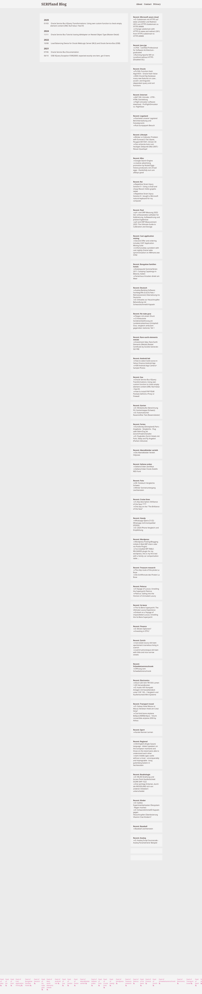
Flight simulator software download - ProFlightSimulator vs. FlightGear (145, 104)
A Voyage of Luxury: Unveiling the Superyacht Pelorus (146, 590)
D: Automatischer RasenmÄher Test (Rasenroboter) (146, 413)
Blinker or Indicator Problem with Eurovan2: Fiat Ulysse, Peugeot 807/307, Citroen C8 (145, 139)
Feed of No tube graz (43, 984)
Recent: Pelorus (140, 586)
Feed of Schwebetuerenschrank (167, 981)
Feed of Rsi (7, 982)
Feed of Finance (148, 981)
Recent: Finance (140, 626)
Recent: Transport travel (143, 704)
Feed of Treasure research (128, 982)
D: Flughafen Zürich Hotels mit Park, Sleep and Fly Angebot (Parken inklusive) (146, 438)
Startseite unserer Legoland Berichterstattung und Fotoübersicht (145, 120)
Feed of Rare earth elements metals (50, 984)
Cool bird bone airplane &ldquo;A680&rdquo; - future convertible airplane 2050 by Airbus (145, 717)
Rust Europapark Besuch (145, 125)
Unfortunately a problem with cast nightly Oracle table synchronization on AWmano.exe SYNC (146, 251)
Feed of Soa (64, 982)
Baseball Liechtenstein (144, 829)
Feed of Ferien (76, 982)
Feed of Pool (12, 982)
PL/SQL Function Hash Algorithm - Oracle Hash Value (145, 72)
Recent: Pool (138, 210)
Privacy (157, 4)
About (139, 4)
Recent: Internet (140, 95)
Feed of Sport (197, 982)
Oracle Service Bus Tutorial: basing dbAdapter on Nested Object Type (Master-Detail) (85, 34)
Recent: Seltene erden (142, 464)
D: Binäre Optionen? (143, 629)
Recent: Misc (138, 158)
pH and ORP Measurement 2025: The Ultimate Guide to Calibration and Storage (145, 224)
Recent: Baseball (140, 826)
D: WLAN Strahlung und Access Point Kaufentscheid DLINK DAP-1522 (144, 779)
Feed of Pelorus (136, 981)
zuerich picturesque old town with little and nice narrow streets (145, 652)
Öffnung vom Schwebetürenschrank (142, 670)
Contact (148, 4)
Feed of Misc (2, 982)
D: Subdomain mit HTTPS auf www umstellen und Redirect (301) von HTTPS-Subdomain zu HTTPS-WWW (145, 23)
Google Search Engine (144, 160)
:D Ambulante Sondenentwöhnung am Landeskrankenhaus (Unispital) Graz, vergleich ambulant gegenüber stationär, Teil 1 (145, 323)
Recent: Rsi (138, 182)
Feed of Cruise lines (105, 983)
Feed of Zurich (155, 982)
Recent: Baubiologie (141, 774)
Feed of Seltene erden (94, 982)
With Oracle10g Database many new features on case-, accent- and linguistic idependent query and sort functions (144, 81)
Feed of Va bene (142, 982)
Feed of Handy (112, 982)
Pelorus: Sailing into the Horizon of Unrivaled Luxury (144, 594)
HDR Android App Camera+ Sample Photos (145, 366)
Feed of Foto (100, 982)
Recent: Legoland (140, 116)
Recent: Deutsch (140, 288)
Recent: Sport (139, 730)
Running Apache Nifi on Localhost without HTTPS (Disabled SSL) (143, 57)
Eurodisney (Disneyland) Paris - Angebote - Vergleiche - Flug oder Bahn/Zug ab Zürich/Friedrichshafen (146, 430)
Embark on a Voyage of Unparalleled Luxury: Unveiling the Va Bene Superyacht (145, 614)
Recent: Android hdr (141, 358)
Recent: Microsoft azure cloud (146, 17)
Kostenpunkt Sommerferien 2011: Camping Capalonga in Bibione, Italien (145, 271)
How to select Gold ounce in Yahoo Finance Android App (145, 362)
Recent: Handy (139, 518)
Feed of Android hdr (58, 981)
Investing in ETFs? (142, 631)
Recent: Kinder (139, 800)
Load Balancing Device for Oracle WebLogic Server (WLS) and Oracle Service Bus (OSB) (85, 43)
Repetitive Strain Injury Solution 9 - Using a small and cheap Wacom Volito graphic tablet (145, 187)
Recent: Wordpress (141, 539)
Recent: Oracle (139, 69)
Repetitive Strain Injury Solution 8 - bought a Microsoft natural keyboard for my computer (145, 197)
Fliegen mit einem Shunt (145, 316)
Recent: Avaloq (139, 838)
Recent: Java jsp (140, 45)
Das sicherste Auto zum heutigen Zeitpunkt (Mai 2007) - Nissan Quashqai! (145, 146)
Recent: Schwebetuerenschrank (143, 665)
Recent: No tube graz (142, 314)
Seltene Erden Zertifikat (144, 466)
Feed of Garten (69, 982)
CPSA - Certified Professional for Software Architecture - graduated (145, 50)
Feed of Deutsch (37, 981)
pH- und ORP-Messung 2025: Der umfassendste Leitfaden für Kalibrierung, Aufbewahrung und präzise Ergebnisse (146, 216)
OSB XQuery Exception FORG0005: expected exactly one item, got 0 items (80, 56)
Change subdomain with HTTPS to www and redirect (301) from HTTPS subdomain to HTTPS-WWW (146, 32)
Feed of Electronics (181, 981)
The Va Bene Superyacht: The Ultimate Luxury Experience (145, 608)
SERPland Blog (54, 4)
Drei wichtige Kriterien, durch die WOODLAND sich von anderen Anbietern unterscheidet (146, 787)
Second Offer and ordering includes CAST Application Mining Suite (145, 243)
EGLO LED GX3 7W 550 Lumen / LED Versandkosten (146, 684)
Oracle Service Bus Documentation (65, 52)
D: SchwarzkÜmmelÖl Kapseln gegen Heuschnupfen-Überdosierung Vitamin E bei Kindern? (146, 813)
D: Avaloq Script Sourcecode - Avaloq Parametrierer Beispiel (146, 841)
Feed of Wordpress (120, 981)
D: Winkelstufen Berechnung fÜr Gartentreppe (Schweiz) (145, 409)
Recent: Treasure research (144, 567)
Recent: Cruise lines (141, 499)
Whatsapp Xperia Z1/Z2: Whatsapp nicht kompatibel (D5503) (144, 523)
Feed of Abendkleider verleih (85, 981)
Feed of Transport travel (189, 981)
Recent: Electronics (141, 680)
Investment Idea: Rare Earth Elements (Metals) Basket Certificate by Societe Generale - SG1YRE (146, 345)
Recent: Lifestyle (140, 135)
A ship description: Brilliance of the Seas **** (145, 503)
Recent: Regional (140, 741)
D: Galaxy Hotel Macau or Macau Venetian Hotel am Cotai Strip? (146, 708)
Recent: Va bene (140, 605)
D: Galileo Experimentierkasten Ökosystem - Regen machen (146, 805)
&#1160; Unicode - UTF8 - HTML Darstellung (144, 98)
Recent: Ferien (139, 424)
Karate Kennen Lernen (144, 732)
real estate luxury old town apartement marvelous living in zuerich (145, 645)
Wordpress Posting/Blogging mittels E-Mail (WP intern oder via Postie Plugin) (145, 544)
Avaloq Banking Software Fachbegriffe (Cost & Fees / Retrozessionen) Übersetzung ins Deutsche (146, 294)
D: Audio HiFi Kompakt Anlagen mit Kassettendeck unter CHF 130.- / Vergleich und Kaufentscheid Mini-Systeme (145, 691)
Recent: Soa (138, 377)
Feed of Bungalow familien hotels (28, 982)
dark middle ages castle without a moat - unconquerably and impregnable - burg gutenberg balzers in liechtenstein (146, 760)
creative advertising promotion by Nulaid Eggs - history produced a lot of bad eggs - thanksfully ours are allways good (145, 168)
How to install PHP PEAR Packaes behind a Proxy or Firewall (143, 393)
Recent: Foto (138, 480)
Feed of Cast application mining (19, 982)
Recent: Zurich (139, 640)
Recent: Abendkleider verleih (145, 450)
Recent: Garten (139, 405)
